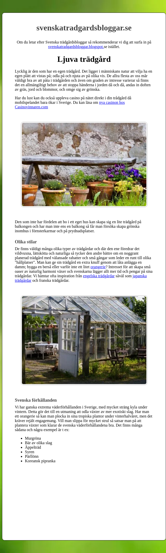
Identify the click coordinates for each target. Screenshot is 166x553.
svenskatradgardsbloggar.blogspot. (76, 46)
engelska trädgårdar (99, 276)
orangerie (98, 267)
